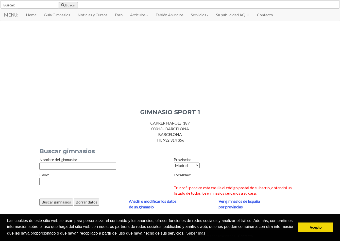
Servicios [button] (200, 14)
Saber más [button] (195, 233)
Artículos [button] (139, 14)
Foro (119, 14)
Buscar (68, 5)
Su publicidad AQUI (233, 14)
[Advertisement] (170, 72)
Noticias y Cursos (92, 14)
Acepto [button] (316, 227)
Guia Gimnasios (57, 14)
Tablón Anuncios (169, 14)
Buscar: (9, 5)
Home (31, 14)
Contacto (265, 14)
